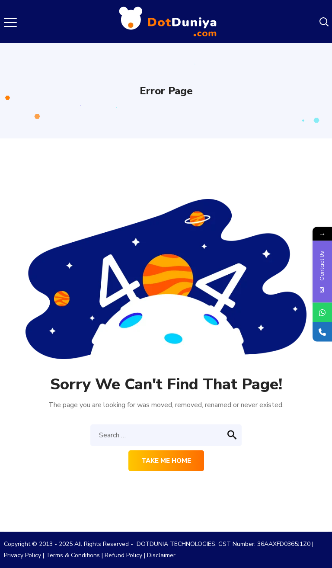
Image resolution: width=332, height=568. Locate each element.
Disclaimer (161, 555)
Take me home (166, 460)
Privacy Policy (22, 555)
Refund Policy (123, 555)
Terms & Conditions (73, 555)
